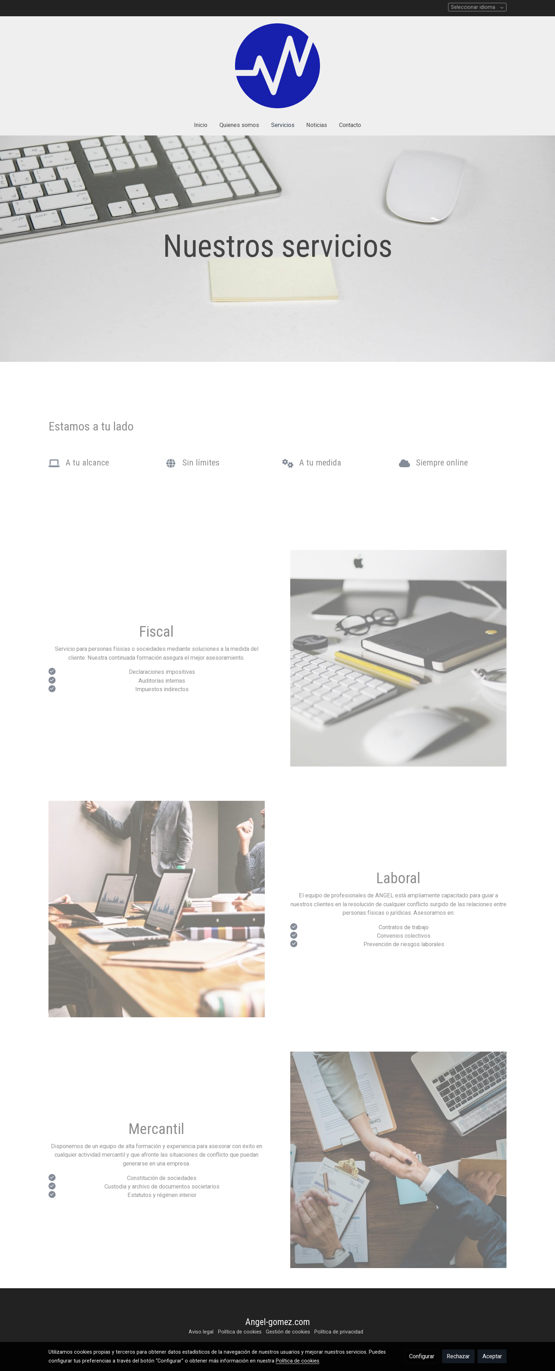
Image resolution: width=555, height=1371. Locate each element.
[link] (277, 65)
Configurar (421, 1356)
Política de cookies (240, 1332)
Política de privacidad (338, 1332)
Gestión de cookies (288, 1332)
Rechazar (458, 1356)
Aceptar (492, 1356)
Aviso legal (201, 1332)
